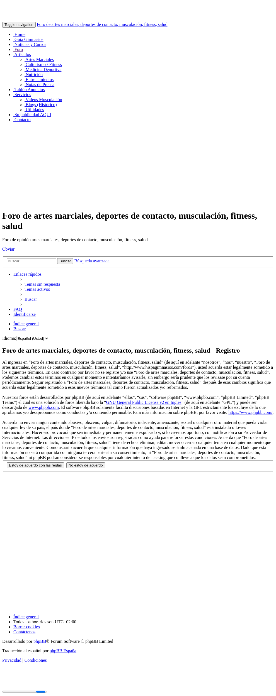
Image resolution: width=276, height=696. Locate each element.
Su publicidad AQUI (32, 114)
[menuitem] (42, 284)
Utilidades (34, 109)
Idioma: (9, 338)
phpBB (39, 641)
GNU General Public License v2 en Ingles (143, 402)
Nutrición (34, 74)
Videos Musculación (43, 99)
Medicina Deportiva (43, 69)
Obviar (8, 249)
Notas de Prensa (39, 84)
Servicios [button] (22, 94)
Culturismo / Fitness (43, 64)
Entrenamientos (39, 79)
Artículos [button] (22, 54)
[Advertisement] (138, 166)
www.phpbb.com (43, 407)
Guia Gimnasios (28, 39)
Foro (18, 49)
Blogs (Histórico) (41, 104)
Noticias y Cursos (29, 44)
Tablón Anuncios (29, 89)
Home (19, 34)
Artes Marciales (39, 59)
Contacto (22, 119)
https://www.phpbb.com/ (250, 412)
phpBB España (63, 650)
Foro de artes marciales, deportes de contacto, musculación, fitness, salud (102, 24)
